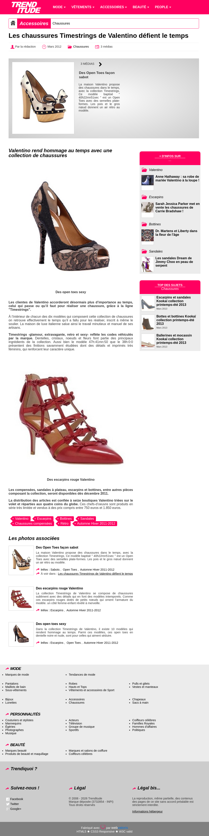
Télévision (75, 723)
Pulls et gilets (141, 683)
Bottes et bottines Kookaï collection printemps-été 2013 (176, 320)
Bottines (66, 518)
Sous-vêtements (16, 690)
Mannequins (13, 723)
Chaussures (61, 23)
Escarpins (44, 518)
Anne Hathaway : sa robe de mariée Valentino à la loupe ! (177, 178)
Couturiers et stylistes (19, 720)
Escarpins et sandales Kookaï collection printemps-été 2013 (174, 301)
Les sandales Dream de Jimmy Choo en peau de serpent (174, 261)
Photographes (14, 730)
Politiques (138, 730)
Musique (10, 733)
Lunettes (11, 702)
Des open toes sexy (51, 624)
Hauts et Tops (78, 686)
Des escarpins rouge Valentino (59, 588)
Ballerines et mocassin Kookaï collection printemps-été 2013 (174, 339)
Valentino (22, 518)
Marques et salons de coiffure (88, 750)
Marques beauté (16, 750)
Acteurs (74, 720)
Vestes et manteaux (145, 686)
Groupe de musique (81, 726)
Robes (73, 683)
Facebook (16, 798)
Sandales (87, 518)
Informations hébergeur (147, 811)
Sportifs (74, 730)
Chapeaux (139, 699)
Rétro (65, 523)
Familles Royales (143, 723)
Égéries (10, 726)
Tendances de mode (82, 674)
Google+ (15, 808)
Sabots (55, 569)
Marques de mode (17, 674)
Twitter (14, 803)
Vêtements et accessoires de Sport (91, 690)
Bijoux (9, 699)
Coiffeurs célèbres (144, 720)
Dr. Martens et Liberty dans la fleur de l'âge (176, 232)
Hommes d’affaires (144, 726)
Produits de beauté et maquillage (26, 754)
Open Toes (70, 569)
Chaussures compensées (33, 523)
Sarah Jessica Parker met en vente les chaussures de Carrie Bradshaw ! (178, 207)
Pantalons (11, 683)
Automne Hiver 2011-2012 (96, 523)
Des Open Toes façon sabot (57, 547)
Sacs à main (140, 702)
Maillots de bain (15, 686)
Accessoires (34, 23)
